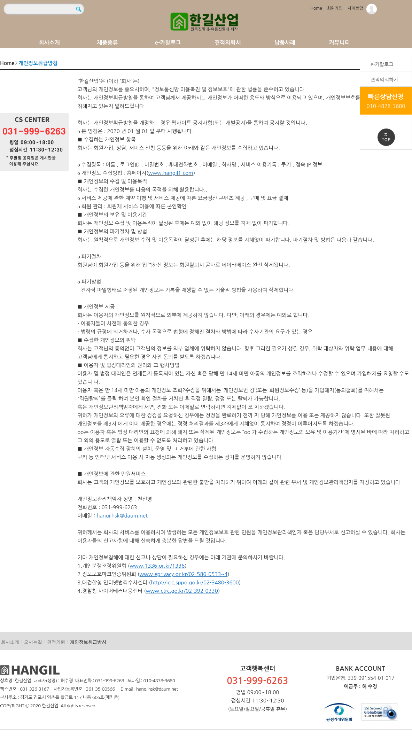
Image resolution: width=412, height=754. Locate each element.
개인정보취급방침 (88, 642)
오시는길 (33, 642)
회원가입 (335, 8)
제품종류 (107, 42)
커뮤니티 (339, 42)
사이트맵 (355, 8)
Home (316, 8)
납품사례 (284, 42)
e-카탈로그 (168, 42)
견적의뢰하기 (384, 79)
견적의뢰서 (228, 42)
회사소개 (49, 42)
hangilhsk (107, 515)
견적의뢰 (56, 642)
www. (155, 173)
